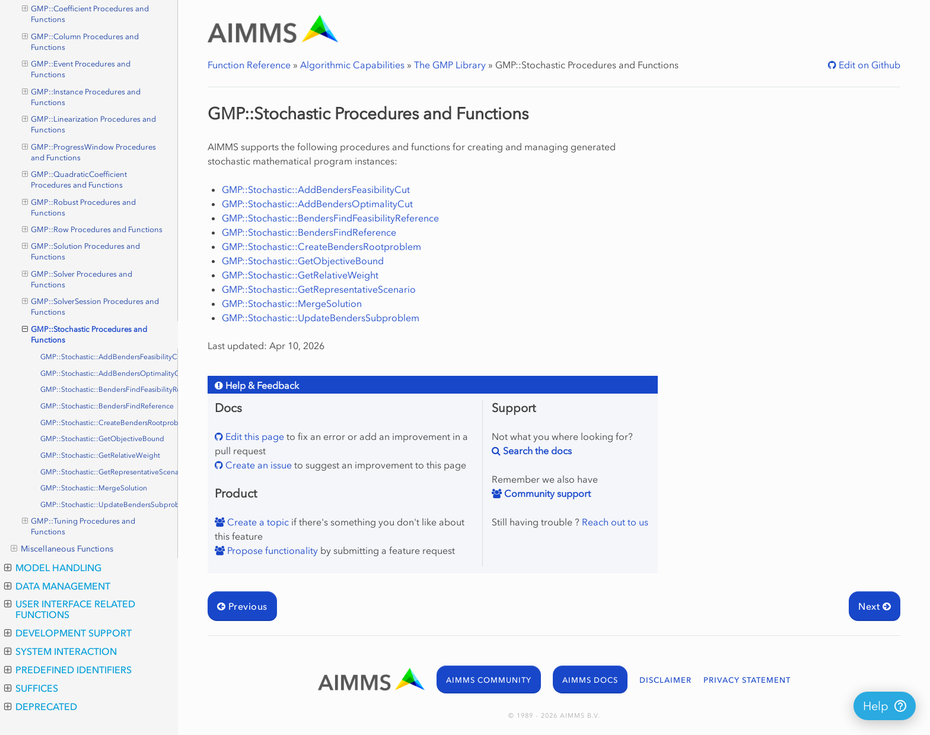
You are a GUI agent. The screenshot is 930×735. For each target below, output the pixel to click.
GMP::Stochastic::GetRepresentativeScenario (109, 472)
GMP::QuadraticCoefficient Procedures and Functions (75, 179)
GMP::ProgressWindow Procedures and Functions (89, 152)
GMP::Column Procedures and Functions (80, 41)
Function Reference (249, 65)
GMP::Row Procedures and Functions (92, 229)
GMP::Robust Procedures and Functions (79, 207)
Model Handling (52, 568)
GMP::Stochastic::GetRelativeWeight (100, 455)
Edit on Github (868, 64)
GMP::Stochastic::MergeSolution (93, 488)
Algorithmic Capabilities (352, 65)
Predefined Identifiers (68, 670)
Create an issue (257, 465)
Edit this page (253, 436)
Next (874, 606)
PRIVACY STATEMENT (747, 680)
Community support (546, 493)
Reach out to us (615, 522)
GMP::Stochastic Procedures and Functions (85, 334)
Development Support (68, 633)
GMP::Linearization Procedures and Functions (89, 124)
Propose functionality (271, 550)
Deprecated (40, 706)
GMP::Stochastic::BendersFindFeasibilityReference (109, 389)
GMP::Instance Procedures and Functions (81, 97)
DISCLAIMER (665, 680)
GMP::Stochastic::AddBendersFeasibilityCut (109, 357)
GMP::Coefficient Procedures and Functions (85, 14)
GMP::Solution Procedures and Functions (81, 251)
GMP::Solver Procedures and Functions (77, 279)
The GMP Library (450, 65)
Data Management (57, 586)
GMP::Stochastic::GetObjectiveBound (102, 439)
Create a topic (257, 522)
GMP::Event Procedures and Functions (76, 69)
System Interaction (60, 651)
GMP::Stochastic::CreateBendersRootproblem (109, 423)
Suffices (31, 688)
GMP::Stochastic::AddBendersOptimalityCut (109, 373)
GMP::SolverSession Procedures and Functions (91, 306)
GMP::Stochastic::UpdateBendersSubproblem (109, 504)
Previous (242, 606)
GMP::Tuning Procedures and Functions (79, 526)
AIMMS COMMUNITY (488, 680)
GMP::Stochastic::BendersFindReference (107, 406)
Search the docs (536, 450)
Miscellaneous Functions (62, 549)
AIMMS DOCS (590, 680)
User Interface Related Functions (69, 609)
